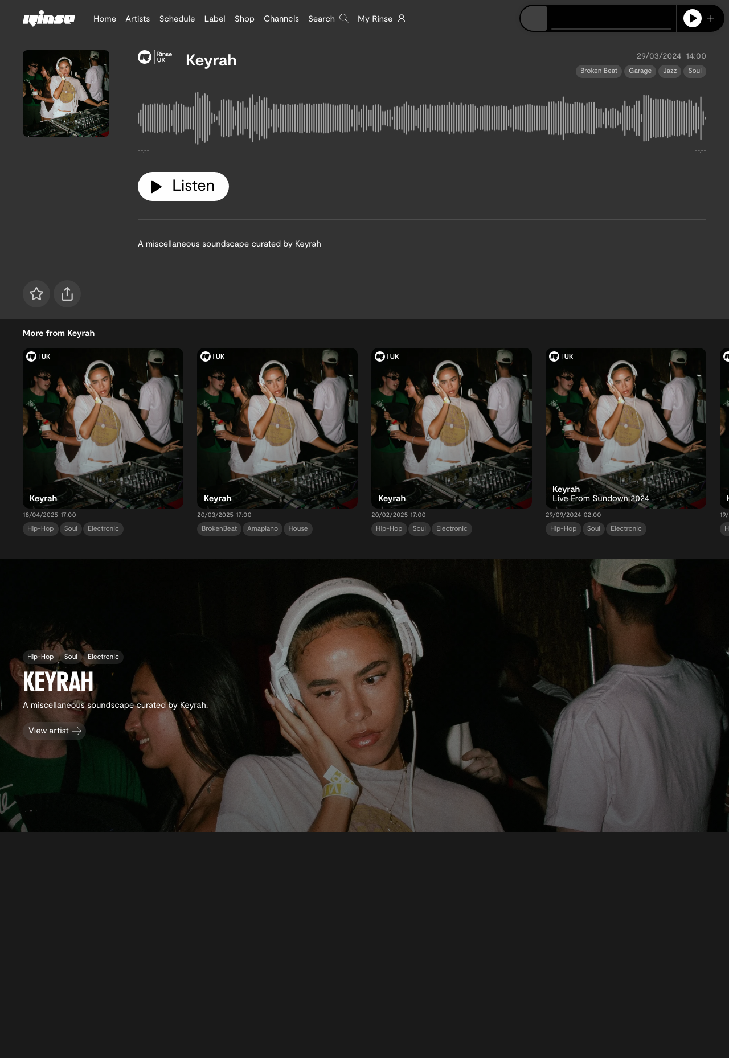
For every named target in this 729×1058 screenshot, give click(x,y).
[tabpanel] (422, 121)
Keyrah (211, 59)
